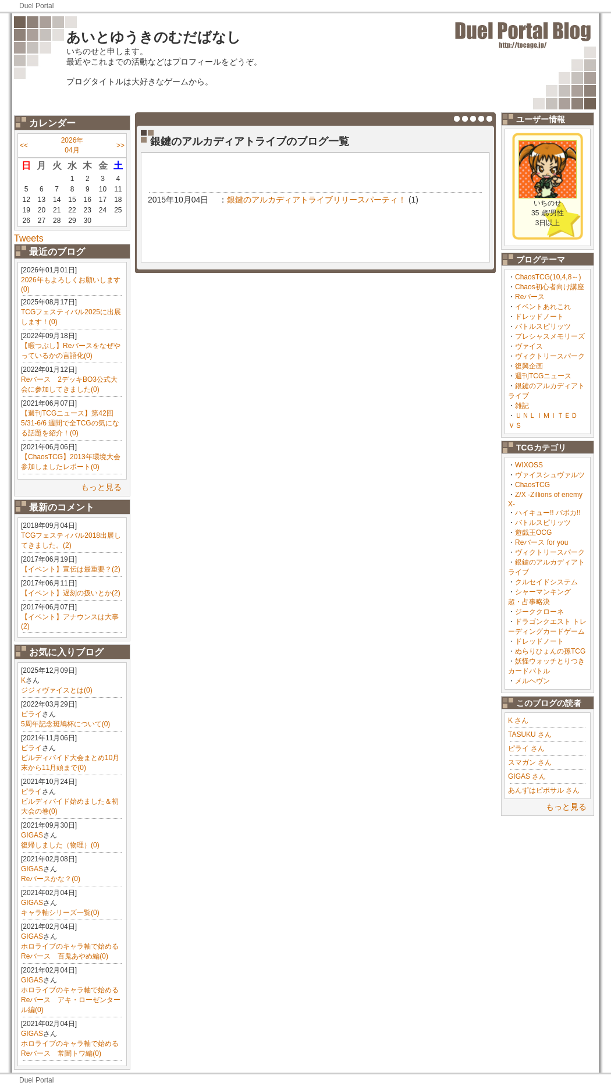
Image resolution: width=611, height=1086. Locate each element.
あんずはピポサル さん (544, 790)
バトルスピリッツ (543, 326)
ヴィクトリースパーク (550, 356)
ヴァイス (529, 346)
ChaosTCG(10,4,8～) (548, 277)
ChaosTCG (532, 485)
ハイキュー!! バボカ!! (548, 513)
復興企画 (529, 366)
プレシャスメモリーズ (550, 336)
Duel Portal (36, 6)
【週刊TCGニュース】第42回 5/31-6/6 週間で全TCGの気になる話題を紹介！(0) (70, 423)
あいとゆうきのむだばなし (153, 37)
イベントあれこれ (543, 307)
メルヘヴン (532, 681)
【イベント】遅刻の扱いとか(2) (70, 593)
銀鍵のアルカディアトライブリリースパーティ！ (316, 199)
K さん (518, 720)
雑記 (522, 406)
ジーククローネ (539, 612)
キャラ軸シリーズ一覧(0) (60, 912)
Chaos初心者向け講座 (549, 287)
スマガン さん (530, 762)
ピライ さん (526, 748)
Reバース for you (541, 542)
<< (24, 145)
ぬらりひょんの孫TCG (550, 651)
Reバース (530, 297)
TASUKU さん (530, 734)
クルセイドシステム (546, 582)
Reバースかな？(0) (50, 879)
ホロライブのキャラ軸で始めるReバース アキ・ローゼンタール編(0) (70, 1000)
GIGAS (32, 835)
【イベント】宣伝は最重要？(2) (70, 569)
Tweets (29, 238)
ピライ (31, 714)
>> (120, 145)
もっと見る (101, 487)
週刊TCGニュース (543, 376)
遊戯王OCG (533, 532)
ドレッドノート (539, 317)
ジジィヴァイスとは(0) (57, 690)
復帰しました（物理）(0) (60, 845)
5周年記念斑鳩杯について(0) (65, 724)
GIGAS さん (527, 776)
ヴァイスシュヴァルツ (550, 475)
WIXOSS (529, 465)
